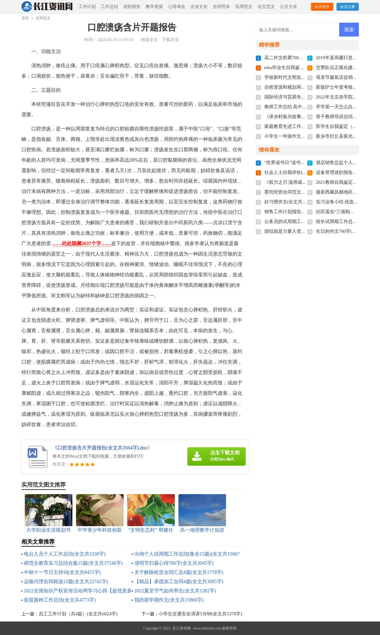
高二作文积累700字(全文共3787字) (299, 57)
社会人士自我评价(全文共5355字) (298, 172)
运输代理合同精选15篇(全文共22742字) (66, 581)
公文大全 (288, 6)
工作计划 (87, 6)
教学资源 (154, 6)
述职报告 (131, 6)
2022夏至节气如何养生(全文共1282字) (175, 590)
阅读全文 (149, 39)
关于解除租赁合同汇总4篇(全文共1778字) (179, 572)
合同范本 (221, 6)
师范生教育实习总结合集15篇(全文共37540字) (73, 563)
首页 (25, 18)
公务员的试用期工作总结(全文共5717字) (305, 221)
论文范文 (266, 6)
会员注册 (347, 7)
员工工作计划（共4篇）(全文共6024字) (78, 613)
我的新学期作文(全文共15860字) (169, 599)
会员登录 (322, 7)
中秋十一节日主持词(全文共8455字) (62, 572)
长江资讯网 (181, 628)
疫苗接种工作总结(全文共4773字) (60, 599)
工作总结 (109, 6)
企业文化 (199, 6)
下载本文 (170, 39)
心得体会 (176, 6)
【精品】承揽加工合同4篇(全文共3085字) (179, 581)
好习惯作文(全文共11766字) (292, 201)
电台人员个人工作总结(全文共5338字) (65, 553)
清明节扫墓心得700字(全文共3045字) (174, 563)
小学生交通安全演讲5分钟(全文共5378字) (200, 613)
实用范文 (243, 6)
